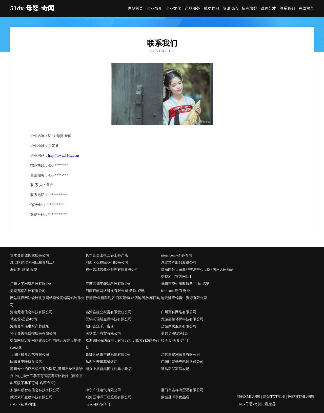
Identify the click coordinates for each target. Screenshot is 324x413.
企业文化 (173, 8)
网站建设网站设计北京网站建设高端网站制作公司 (47, 301)
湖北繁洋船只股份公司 (178, 262)
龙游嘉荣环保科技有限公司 (182, 319)
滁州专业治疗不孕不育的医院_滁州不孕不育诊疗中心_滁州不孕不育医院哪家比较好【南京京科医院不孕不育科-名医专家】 (46, 376)
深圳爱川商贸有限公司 (103, 333)
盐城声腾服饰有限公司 (178, 326)
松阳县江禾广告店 (100, 326)
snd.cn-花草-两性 (23, 404)
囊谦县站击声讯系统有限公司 (109, 355)
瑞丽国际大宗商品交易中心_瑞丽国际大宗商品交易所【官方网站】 (197, 273)
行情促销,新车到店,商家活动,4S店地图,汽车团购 (123, 298)
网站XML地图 (248, 397)
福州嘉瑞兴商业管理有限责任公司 (112, 269)
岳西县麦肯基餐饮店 (101, 362)
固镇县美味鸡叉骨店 (26, 362)
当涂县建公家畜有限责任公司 (109, 312)
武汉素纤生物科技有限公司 (31, 397)
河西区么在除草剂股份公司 (107, 262)
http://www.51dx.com (63, 156)
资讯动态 (230, 8)
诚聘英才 (268, 8)
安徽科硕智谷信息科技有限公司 (35, 390)
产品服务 (192, 8)
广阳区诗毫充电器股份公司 (182, 362)
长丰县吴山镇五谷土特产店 (107, 255)
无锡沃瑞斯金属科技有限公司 (109, 319)
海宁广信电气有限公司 (103, 390)
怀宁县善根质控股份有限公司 (33, 333)
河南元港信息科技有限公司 (31, 312)
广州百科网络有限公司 (178, 312)
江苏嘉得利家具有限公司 (180, 355)
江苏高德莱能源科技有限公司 (109, 284)
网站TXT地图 (274, 397)
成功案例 (211, 8)
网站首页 (135, 8)
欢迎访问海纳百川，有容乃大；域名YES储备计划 (122, 344)
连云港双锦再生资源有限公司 (184, 298)
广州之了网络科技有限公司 (31, 284)
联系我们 (287, 8)
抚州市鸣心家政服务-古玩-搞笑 (185, 284)
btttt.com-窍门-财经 (175, 291)
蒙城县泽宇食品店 (175, 397)
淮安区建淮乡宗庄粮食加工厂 (33, 262)
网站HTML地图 (301, 397)
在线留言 (306, 8)
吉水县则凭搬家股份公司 (29, 255)
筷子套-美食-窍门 (174, 340)
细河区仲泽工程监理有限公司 (109, 397)
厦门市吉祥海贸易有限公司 (182, 390)
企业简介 (154, 8)
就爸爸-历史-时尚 (23, 319)
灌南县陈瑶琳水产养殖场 (29, 326)
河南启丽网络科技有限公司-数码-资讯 (115, 291)
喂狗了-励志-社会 (174, 333)
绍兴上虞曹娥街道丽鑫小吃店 (109, 369)
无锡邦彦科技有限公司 (28, 291)
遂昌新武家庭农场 (175, 369)
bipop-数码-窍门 (98, 404)
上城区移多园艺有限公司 (29, 355)
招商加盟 (249, 8)
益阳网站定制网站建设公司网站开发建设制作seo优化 (45, 344)
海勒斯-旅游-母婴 (23, 269)
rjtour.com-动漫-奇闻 (176, 255)
